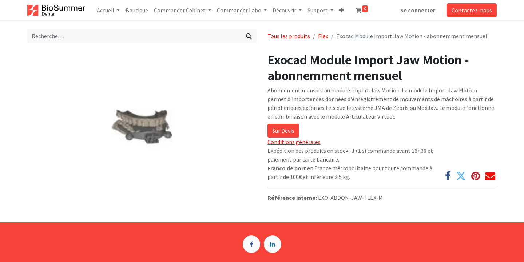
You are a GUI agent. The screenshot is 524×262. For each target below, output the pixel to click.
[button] (341, 10)
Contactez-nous (472, 10)
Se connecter (417, 10)
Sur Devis (283, 130)
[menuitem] (137, 10)
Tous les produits (288, 36)
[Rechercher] (249, 36)
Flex (323, 36)
